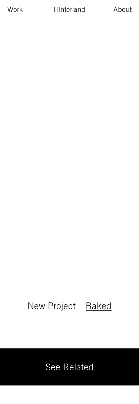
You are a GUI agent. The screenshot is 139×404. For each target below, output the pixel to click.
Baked (99, 305)
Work (15, 9)
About (122, 9)
